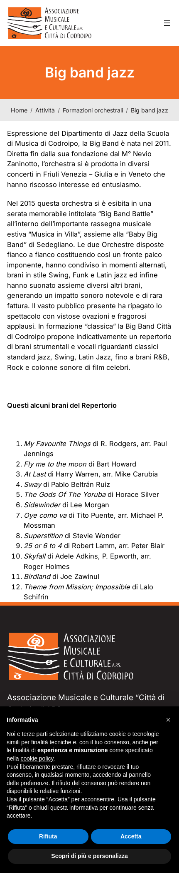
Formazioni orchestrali (93, 110)
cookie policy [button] (36, 758)
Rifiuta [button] (48, 836)
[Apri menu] (167, 23)
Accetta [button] (131, 836)
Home (19, 110)
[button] (168, 719)
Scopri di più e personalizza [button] (89, 856)
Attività (45, 110)
